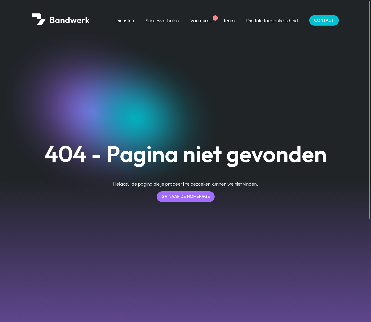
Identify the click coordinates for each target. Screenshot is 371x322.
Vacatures (201, 20)
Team (229, 20)
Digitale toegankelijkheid (272, 20)
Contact (324, 20)
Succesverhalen (162, 20)
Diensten (124, 20)
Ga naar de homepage (185, 196)
